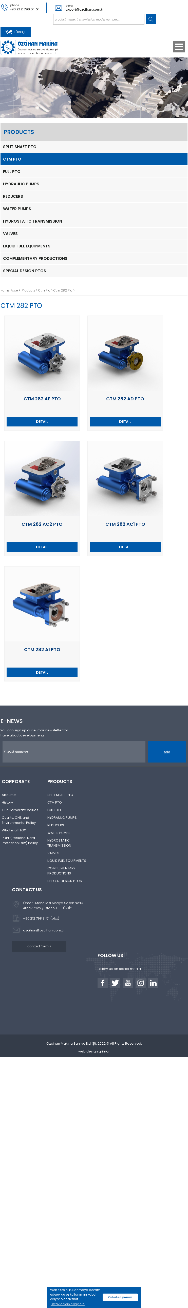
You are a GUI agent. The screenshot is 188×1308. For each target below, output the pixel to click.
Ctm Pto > (45, 290)
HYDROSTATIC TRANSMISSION (32, 221)
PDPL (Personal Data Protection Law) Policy (20, 840)
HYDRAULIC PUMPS (21, 184)
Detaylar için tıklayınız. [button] (68, 1304)
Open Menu (179, 46)
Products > (30, 290)
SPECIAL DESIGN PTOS (24, 271)
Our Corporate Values (20, 810)
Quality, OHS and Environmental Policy (19, 820)
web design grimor (94, 1051)
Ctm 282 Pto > (64, 290)
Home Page (10, 290)
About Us (9, 794)
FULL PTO (12, 171)
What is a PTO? (14, 830)
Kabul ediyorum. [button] (120, 1297)
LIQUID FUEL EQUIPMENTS (26, 246)
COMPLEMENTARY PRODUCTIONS (35, 258)
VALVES (10, 233)
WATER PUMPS (17, 208)
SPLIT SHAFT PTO (19, 146)
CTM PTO (12, 159)
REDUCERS (13, 196)
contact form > (39, 946)
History (7, 802)
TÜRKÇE (15, 32)
